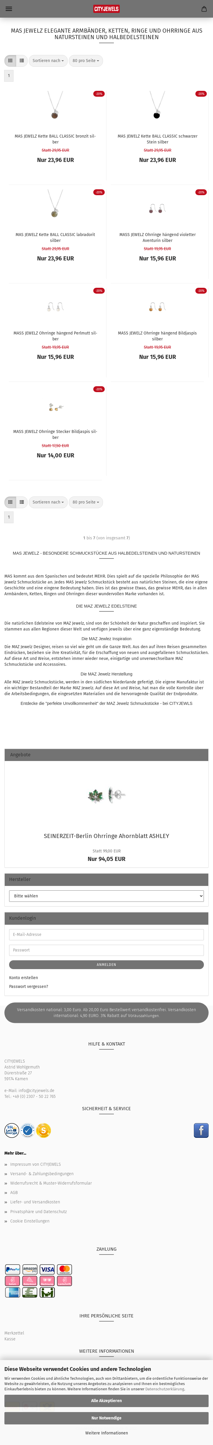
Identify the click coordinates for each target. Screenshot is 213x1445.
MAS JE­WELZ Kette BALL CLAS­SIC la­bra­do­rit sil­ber (55, 237)
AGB (14, 1192)
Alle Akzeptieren (106, 1400)
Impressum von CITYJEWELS (35, 1164)
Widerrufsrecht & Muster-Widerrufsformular (51, 1183)
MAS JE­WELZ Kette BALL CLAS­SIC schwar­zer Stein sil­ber (157, 139)
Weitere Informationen (106, 1433)
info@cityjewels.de (36, 1090)
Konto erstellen (23, 977)
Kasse (10, 1339)
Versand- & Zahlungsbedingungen (42, 1173)
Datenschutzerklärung (164, 1389)
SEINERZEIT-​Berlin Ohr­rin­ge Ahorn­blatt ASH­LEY (106, 835)
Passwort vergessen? (28, 986)
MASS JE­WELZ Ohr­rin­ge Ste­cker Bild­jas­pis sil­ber (55, 434)
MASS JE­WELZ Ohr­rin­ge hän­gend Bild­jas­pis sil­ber (157, 336)
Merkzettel (14, 1333)
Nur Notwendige (106, 1418)
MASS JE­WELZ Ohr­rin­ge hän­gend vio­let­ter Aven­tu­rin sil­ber (157, 237)
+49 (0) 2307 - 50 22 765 (34, 1096)
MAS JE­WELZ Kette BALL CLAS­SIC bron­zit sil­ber (55, 139)
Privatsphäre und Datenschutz (38, 1211)
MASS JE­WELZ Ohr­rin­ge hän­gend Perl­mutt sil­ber (55, 336)
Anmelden (106, 965)
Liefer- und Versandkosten (35, 1202)
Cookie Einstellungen (29, 1221)
